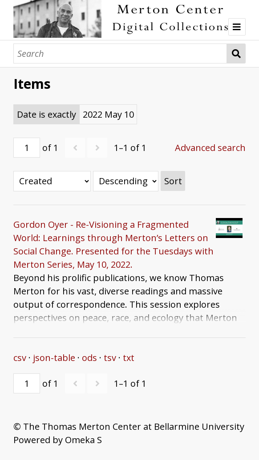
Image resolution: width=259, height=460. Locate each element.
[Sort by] (52, 181)
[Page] (26, 148)
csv (19, 358)
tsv (110, 358)
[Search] (120, 53)
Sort (173, 181)
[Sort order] (125, 181)
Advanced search (210, 148)
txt (128, 358)
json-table (54, 358)
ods (89, 358)
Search (236, 53)
